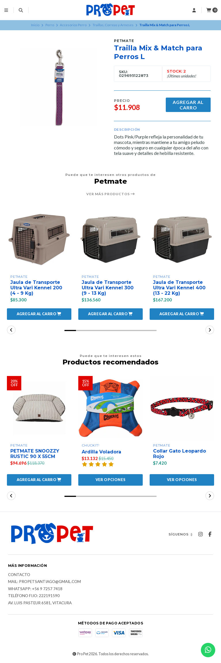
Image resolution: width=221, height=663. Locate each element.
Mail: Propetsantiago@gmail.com (44, 582)
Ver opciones (111, 479)
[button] (39, 314)
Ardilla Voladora (101, 452)
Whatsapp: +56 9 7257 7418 (35, 589)
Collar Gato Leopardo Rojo (179, 453)
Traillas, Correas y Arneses (113, 25)
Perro (49, 25)
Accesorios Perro (73, 25)
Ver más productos (110, 194)
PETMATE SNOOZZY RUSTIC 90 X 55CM (35, 453)
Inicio (35, 25)
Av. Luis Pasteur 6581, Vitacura (40, 603)
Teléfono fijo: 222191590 (34, 596)
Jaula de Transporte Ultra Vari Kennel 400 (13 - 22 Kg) (179, 288)
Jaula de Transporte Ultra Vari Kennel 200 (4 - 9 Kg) (36, 288)
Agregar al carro (188, 104)
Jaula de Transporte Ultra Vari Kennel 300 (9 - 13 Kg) (108, 288)
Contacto (19, 575)
